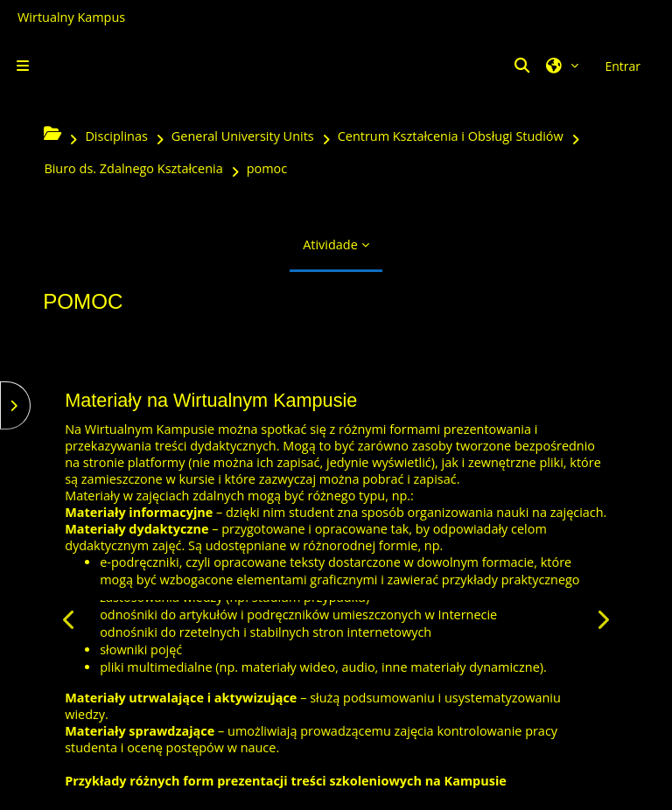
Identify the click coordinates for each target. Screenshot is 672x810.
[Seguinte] (602, 619)
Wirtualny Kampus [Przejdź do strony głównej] (71, 17)
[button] (524, 65)
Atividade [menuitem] (330, 244)
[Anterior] (69, 619)
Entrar (622, 66)
